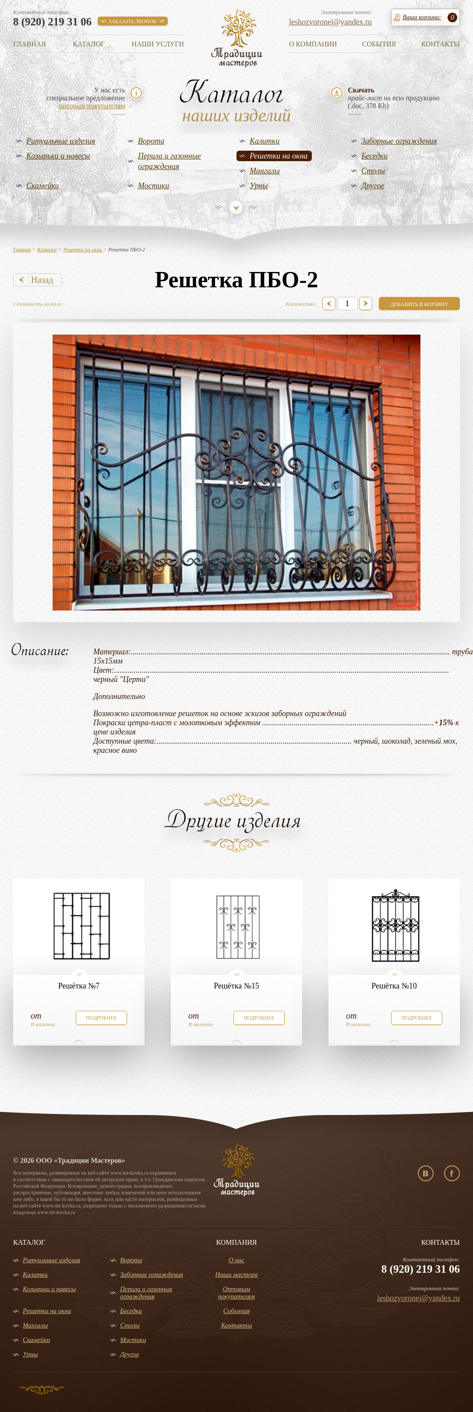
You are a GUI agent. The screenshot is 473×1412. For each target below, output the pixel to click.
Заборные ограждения (399, 141)
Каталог (89, 44)
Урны (259, 185)
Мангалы (265, 170)
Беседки (374, 156)
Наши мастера (236, 1274)
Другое (372, 185)
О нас (236, 1260)
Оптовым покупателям (236, 1292)
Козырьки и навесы (58, 156)
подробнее (101, 1018)
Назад (42, 280)
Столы (373, 170)
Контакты (440, 44)
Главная (29, 44)
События (379, 44)
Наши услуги (158, 44)
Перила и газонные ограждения (169, 161)
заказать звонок (133, 21)
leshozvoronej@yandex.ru (330, 22)
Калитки (264, 141)
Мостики (153, 185)
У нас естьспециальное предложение (85, 97)
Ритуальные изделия (60, 141)
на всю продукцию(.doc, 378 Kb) (393, 97)
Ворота (151, 141)
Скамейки (42, 185)
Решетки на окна (278, 156)
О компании (313, 44)
